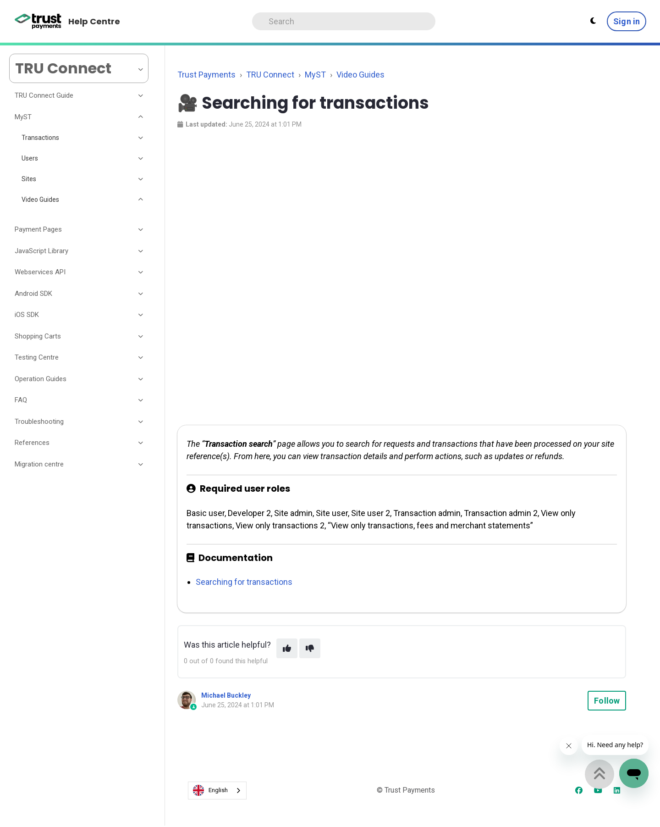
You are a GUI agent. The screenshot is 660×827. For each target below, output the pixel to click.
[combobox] (217, 790)
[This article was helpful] (286, 648)
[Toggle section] (141, 96)
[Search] (343, 21)
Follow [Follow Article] (607, 700)
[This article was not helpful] (309, 648)
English (210, 790)
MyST (315, 74)
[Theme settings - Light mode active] (593, 21)
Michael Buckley (226, 695)
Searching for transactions (244, 582)
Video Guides (360, 74)
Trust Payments (206, 74)
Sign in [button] (626, 21)
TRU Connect (270, 74)
